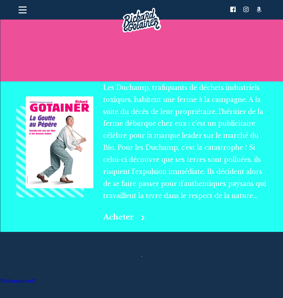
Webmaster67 (18, 281)
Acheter (118, 217)
